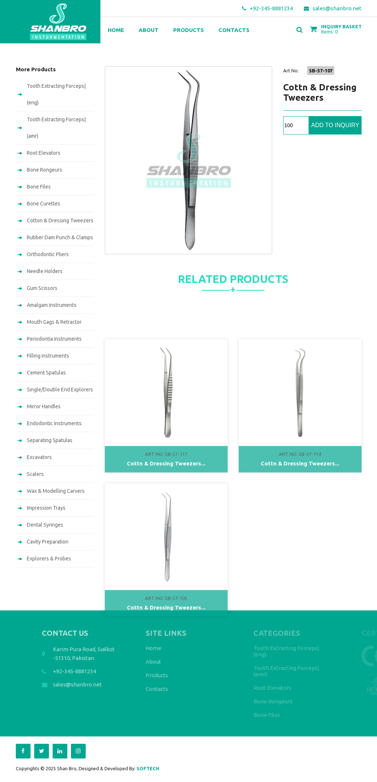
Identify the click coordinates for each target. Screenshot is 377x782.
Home (116, 30)
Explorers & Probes (49, 559)
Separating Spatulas (49, 440)
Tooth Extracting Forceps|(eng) (56, 94)
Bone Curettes (43, 204)
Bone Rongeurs (44, 170)
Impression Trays (46, 508)
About (149, 30)
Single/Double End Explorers (60, 389)
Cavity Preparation (47, 542)
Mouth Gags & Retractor (54, 322)
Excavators (39, 457)
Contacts (233, 30)
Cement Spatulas (46, 373)
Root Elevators (43, 153)
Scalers (35, 474)
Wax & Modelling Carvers (56, 491)
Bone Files (39, 187)
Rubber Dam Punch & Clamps (60, 237)
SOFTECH (147, 768)
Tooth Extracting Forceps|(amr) (56, 127)
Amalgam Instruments (52, 305)
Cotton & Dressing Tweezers (60, 220)
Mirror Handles (44, 406)
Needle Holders (45, 271)
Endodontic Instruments (54, 423)
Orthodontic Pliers (48, 254)
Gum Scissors (42, 288)
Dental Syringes (45, 525)
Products (188, 30)
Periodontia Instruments (54, 339)
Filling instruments (48, 356)
